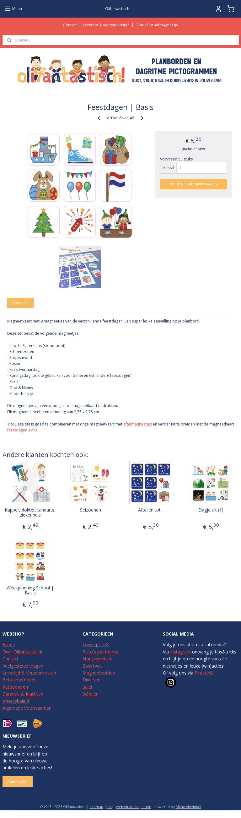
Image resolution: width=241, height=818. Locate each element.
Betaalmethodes (19, 680)
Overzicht (20, 303)
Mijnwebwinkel (188, 806)
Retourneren (15, 687)
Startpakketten (97, 659)
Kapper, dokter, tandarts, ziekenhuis (30, 512)
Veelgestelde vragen (23, 666)
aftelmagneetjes (137, 423)
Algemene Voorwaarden (27, 708)
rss (109, 806)
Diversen (91, 680)
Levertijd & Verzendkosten (106, 25)
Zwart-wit (92, 666)
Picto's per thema (100, 652)
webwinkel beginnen (133, 806)
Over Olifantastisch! (22, 652)
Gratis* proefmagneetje (157, 25)
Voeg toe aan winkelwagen (193, 184)
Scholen (91, 694)
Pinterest (204, 673)
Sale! (87, 687)
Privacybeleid (16, 701)
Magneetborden (99, 673)
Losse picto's (96, 644)
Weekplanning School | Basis (30, 590)
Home (9, 644)
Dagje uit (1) (210, 509)
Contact (70, 25)
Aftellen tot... (150, 509)
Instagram (180, 652)
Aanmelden (17, 781)
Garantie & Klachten (23, 694)
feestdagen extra (22, 430)
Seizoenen (90, 509)
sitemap (96, 806)
